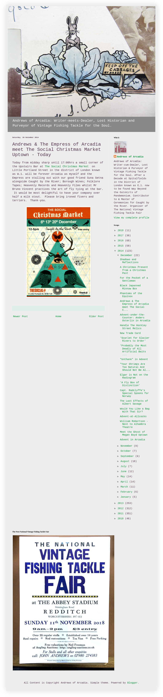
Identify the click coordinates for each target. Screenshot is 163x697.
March (125, 487)
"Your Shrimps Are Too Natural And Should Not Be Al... (135, 367)
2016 (121, 240)
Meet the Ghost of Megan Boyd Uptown (133, 433)
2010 (121, 518)
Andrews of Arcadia (130, 156)
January (126, 497)
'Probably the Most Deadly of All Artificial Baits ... (133, 350)
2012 (121, 508)
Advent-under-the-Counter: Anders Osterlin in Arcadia (135, 317)
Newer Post (20, 316)
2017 (121, 235)
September (128, 456)
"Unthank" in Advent (134, 359)
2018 (121, 230)
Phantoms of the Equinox (131, 295)
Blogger (132, 682)
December (127, 255)
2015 (121, 246)
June (124, 471)
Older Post (96, 316)
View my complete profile (131, 217)
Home (58, 316)
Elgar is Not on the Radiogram (134, 376)
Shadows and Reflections (129, 261)
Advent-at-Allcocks (133, 416)
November (127, 446)
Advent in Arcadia (132, 439)
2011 (121, 513)
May (123, 476)
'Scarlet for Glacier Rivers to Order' (134, 339)
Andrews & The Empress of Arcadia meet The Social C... (134, 305)
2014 (121, 251)
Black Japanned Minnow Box (130, 287)
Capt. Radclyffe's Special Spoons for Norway (134, 393)
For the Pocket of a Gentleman (134, 279)
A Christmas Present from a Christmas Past (134, 270)
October (126, 451)
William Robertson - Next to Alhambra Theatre (134, 424)
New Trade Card (130, 333)
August (126, 461)
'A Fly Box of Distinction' (130, 384)
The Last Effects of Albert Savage (134, 402)
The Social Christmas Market (67, 166)
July (124, 466)
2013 (121, 503)
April (125, 481)
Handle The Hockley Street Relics (133, 327)
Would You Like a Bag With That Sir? (134, 410)
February (127, 492)
